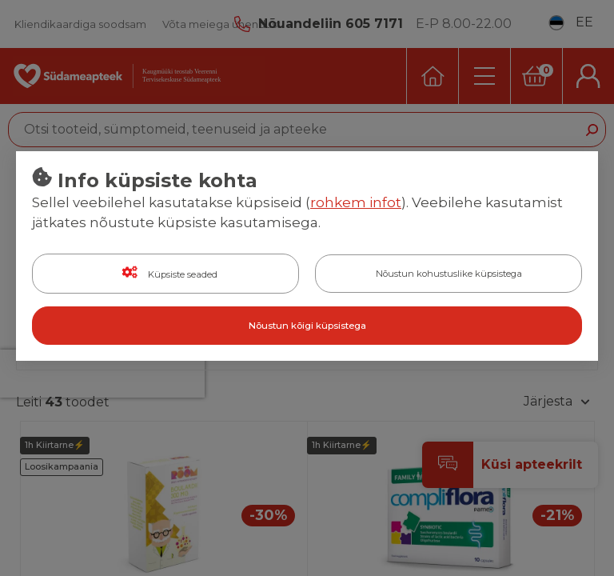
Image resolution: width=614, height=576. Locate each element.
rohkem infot (355, 202)
